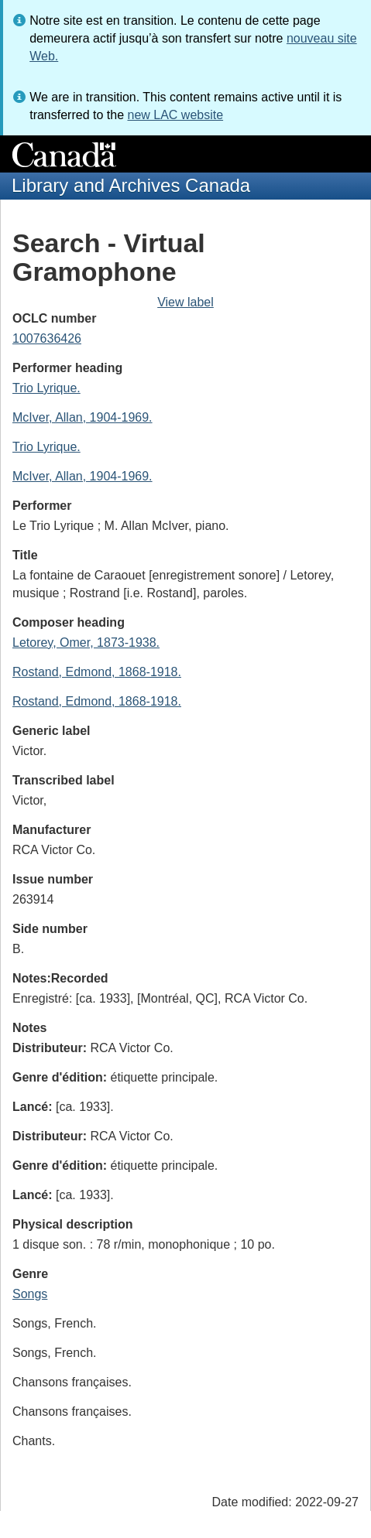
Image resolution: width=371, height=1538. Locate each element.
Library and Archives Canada (131, 185)
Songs (29, 1293)
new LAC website (175, 114)
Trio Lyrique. (46, 388)
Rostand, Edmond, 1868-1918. (96, 671)
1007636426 (46, 338)
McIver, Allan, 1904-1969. (82, 417)
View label (185, 302)
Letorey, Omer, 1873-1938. (86, 642)
